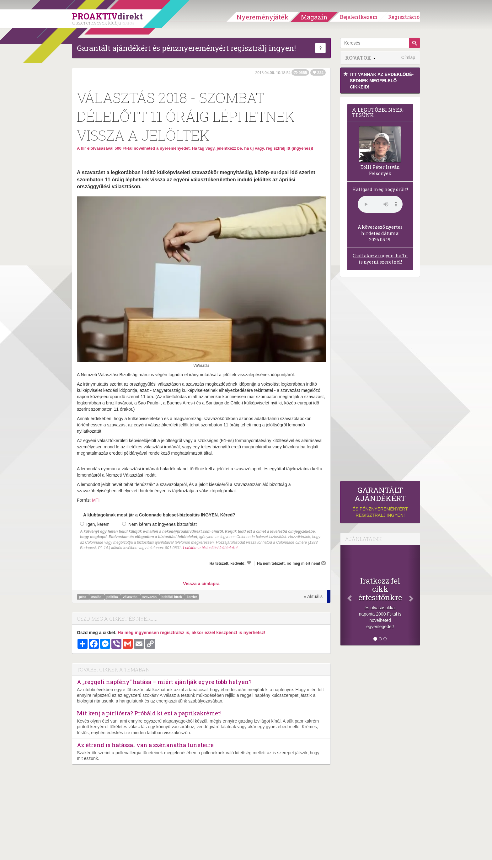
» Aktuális (313, 596)
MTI (95, 500)
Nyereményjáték (263, 17)
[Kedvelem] (249, 563)
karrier (192, 597)
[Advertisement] (380, 380)
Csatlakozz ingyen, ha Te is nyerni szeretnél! (380, 259)
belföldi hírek (172, 597)
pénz (83, 597)
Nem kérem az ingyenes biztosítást (159, 524)
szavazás (149, 597)
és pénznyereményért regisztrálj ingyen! (380, 502)
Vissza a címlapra (201, 583)
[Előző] (346, 595)
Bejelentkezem (358, 16)
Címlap (408, 57)
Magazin (314, 17)
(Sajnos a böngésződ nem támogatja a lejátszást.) (380, 204)
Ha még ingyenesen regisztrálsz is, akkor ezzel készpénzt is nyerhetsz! (191, 632)
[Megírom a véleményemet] (323, 563)
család (97, 597)
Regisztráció (404, 16)
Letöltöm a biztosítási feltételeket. (210, 548)
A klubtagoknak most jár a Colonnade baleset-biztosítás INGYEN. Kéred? (159, 514)
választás (130, 597)
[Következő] (414, 595)
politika (112, 597)
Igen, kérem (95, 524)
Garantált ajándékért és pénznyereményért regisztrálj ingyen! (186, 48)
